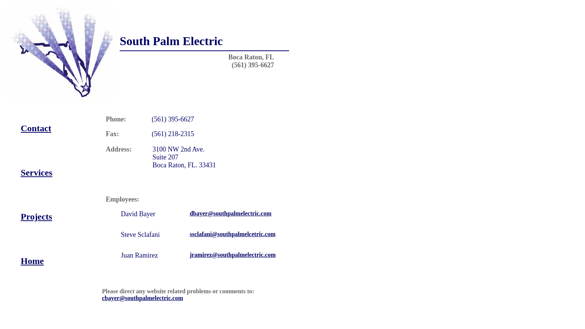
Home (32, 261)
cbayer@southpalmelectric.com (142, 298)
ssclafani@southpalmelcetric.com (233, 234)
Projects (36, 216)
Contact (36, 128)
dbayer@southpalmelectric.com (230, 213)
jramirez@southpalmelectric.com (233, 255)
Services (36, 172)
